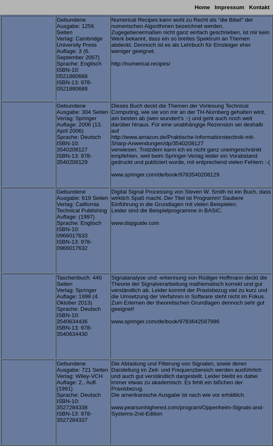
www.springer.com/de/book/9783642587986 (165, 321)
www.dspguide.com (135, 223)
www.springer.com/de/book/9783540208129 (165, 174)
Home (202, 7)
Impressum (229, 7)
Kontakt (259, 7)
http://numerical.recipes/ (140, 63)
